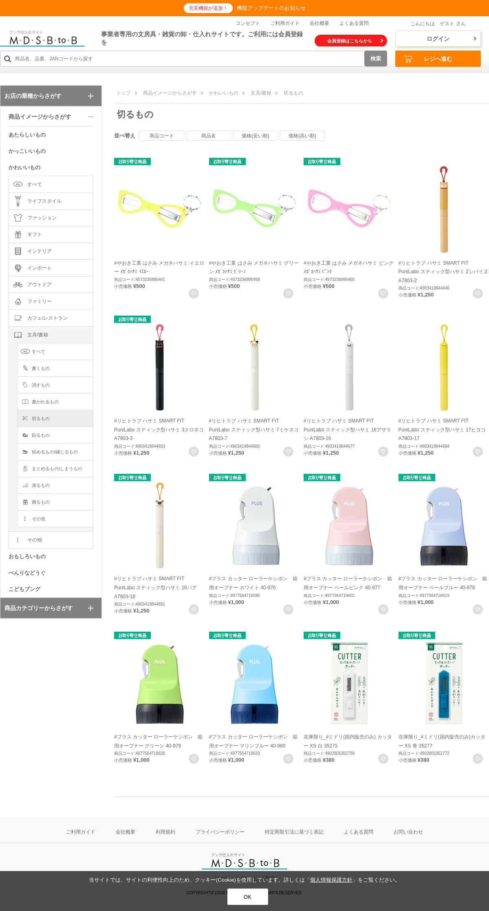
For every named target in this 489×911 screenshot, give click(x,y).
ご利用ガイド (285, 23)
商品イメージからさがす (170, 93)
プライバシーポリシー (220, 832)
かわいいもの (223, 93)
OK (247, 897)
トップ (123, 93)
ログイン (451, 38)
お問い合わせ (408, 832)
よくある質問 (354, 23)
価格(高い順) (302, 136)
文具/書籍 (261, 93)
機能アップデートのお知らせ (271, 8)
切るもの (293, 93)
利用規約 (165, 832)
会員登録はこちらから (355, 40)
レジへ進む (427, 59)
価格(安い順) (255, 136)
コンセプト (248, 23)
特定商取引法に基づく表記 (294, 832)
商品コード (162, 136)
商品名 (208, 136)
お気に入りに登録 (194, 293)
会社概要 (319, 23)
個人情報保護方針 (331, 880)
